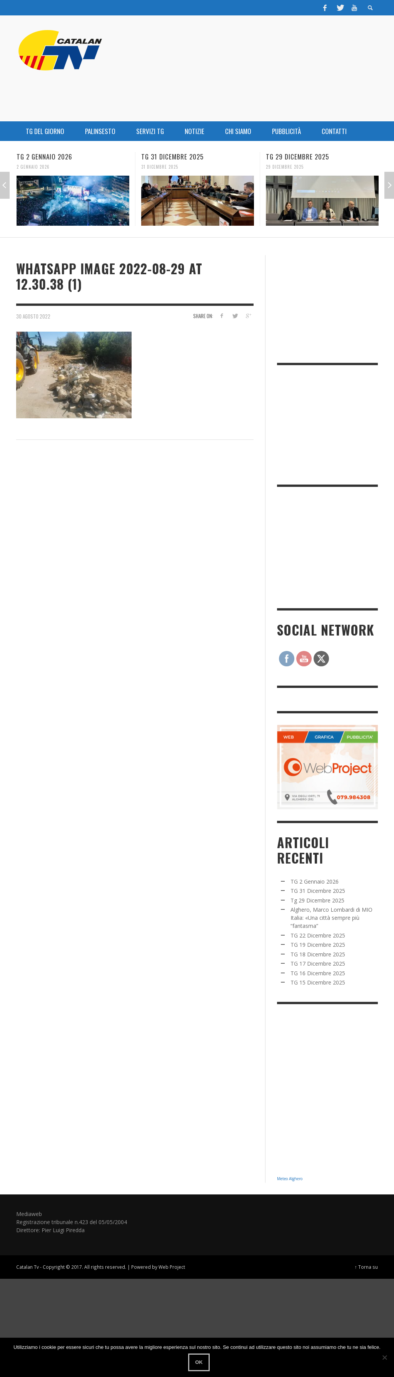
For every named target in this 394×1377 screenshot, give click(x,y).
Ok (199, 1362)
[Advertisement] (334, 546)
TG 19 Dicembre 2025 (317, 944)
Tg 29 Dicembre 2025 (297, 156)
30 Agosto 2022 (33, 316)
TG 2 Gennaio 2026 (44, 156)
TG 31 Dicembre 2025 (172, 156)
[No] (384, 1357)
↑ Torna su (366, 1267)
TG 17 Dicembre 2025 (317, 963)
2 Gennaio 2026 (33, 167)
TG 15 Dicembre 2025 (317, 982)
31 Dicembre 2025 (159, 167)
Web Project (172, 1267)
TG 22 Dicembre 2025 (317, 935)
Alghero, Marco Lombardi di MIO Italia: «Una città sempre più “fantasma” (331, 917)
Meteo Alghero (289, 1178)
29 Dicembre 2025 (285, 167)
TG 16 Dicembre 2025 (317, 973)
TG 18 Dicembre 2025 (317, 954)
